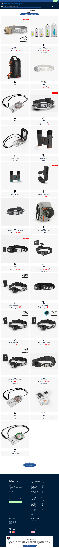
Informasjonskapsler (12, 522)
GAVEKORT (55, 1)
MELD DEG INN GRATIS (15, 502)
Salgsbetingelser (12, 520)
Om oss (10, 490)
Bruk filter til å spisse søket (28, 14)
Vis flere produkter (29, 465)
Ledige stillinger (33, 520)
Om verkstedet (33, 510)
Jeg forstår (29, 546)
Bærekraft (10, 523)
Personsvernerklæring (12, 521)
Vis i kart (10, 488)
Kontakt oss (11, 491)
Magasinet (11, 499)
